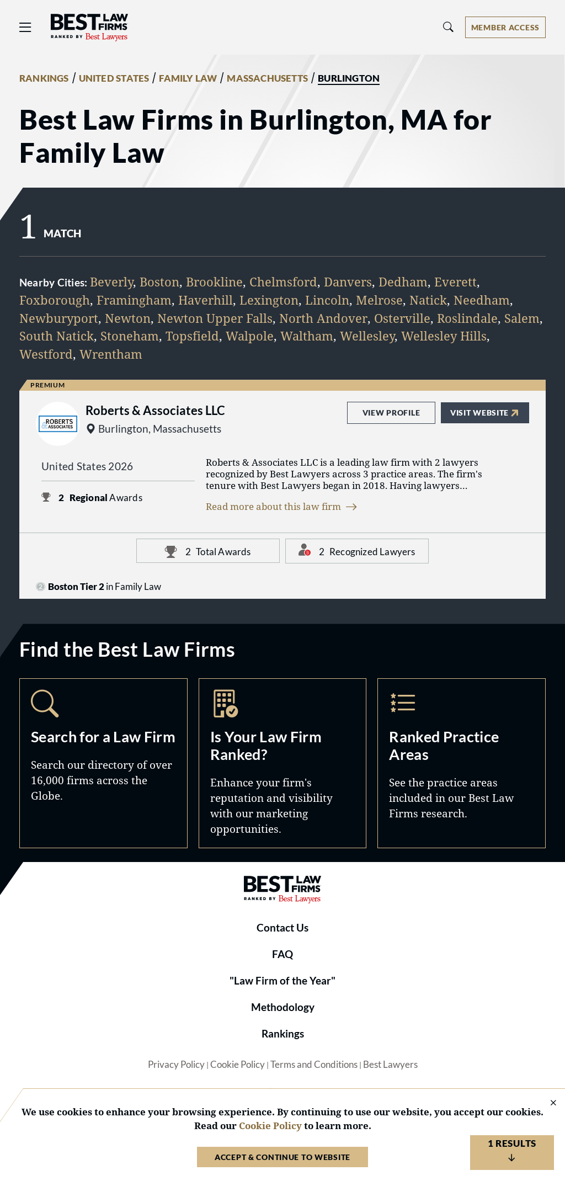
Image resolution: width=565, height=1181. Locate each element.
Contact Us (282, 928)
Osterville (402, 318)
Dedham (403, 282)
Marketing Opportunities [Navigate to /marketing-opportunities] (282, 763)
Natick (428, 300)
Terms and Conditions (314, 1064)
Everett (455, 282)
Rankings (283, 1034)
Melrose (379, 300)
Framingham (134, 300)
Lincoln (327, 300)
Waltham (306, 336)
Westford (46, 354)
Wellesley (367, 336)
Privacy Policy (176, 1064)
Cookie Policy (237, 1064)
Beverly (111, 282)
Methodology (283, 1007)
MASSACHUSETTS (267, 78)
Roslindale (467, 318)
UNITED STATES (114, 78)
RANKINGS (44, 78)
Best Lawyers (390, 1064)
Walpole (250, 336)
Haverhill (205, 300)
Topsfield (192, 336)
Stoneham (129, 336)
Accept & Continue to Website (282, 1157)
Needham (482, 300)
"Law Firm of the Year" (282, 981)
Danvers (348, 282)
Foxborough (54, 300)
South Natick (56, 336)
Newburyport (58, 318)
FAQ (282, 954)
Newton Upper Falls (215, 318)
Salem (522, 318)
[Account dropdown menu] (505, 27)
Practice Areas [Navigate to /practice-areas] (461, 763)
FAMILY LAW (188, 78)
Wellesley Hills (444, 336)
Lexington (269, 300)
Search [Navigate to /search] (103, 763)
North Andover (323, 318)
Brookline (214, 282)
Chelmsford (283, 282)
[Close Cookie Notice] (546, 1103)
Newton (128, 318)
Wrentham (110, 354)
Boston (159, 282)
